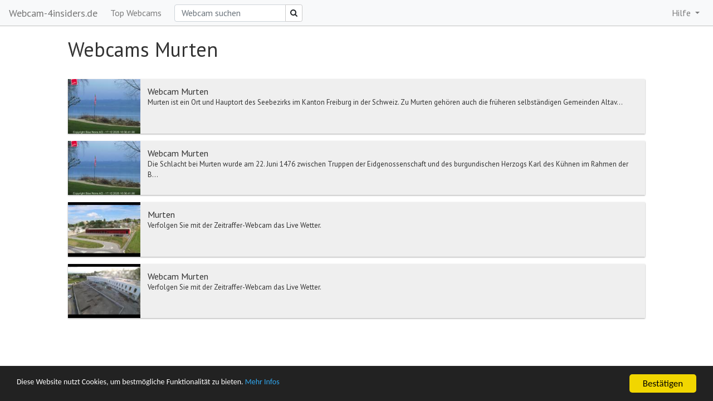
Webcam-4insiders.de (53, 13)
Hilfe (682, 12)
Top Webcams (136, 12)
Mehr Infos (315, 384)
